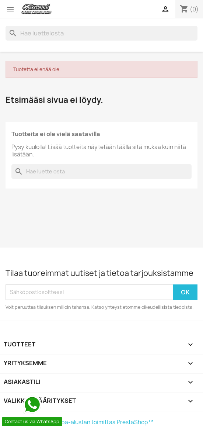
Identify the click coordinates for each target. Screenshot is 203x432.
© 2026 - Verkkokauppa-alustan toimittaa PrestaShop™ (79, 422)
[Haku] (101, 33)
